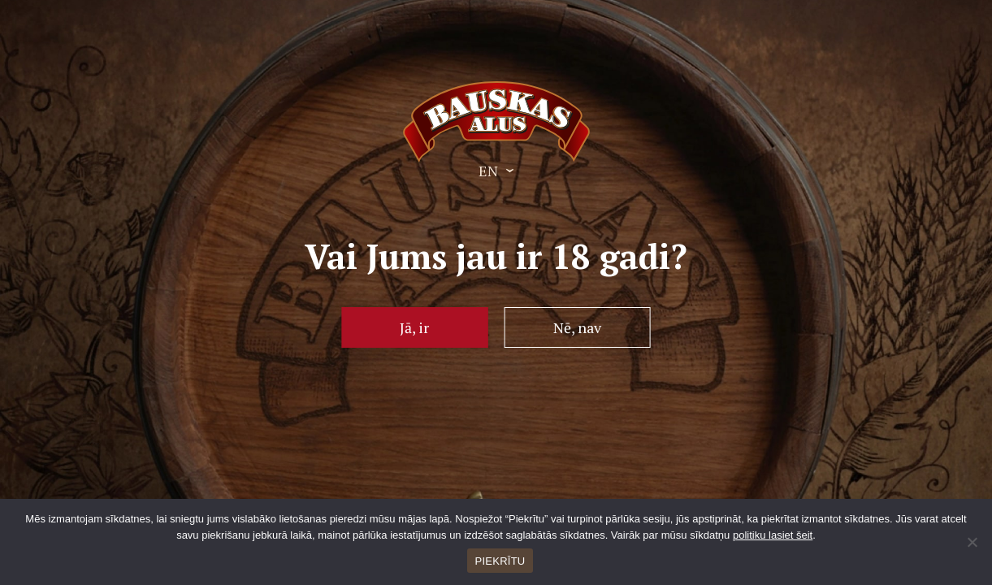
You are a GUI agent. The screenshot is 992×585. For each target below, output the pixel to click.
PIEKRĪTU (500, 561)
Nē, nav (577, 327)
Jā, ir (414, 327)
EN (488, 170)
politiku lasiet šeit (772, 535)
